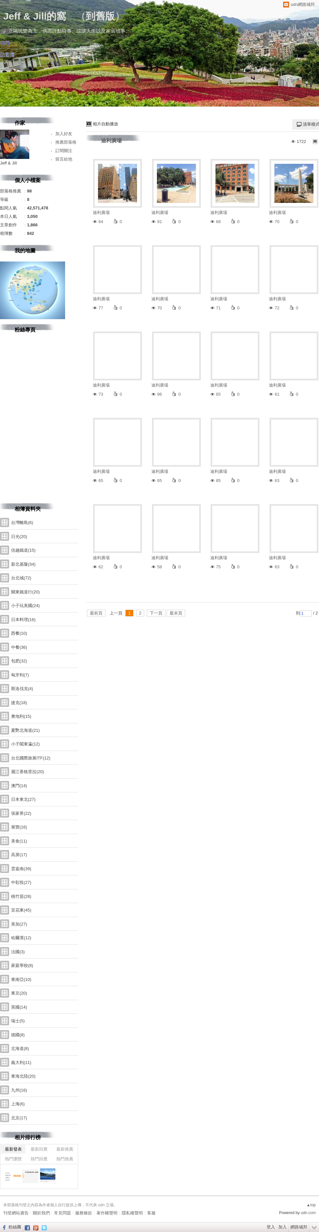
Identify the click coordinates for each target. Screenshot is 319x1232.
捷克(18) (19, 702)
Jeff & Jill (8, 163)
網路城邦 (298, 1227)
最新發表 (13, 1149)
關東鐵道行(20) (25, 591)
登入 (271, 1227)
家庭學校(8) (22, 965)
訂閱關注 (63, 150)
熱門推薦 (64, 1158)
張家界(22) (21, 813)
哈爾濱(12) (21, 937)
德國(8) (18, 1034)
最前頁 (96, 613)
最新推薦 (64, 1149)
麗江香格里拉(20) (27, 771)
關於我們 (41, 1213)
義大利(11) (21, 1062)
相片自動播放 (105, 123)
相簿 (5, 43)
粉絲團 (14, 1227)
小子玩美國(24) (25, 605)
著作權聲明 (107, 1213)
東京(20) (19, 993)
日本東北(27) (23, 799)
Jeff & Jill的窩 (34, 16)
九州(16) (19, 1090)
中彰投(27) (21, 882)
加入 (282, 1227)
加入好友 (63, 133)
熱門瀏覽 (13, 1158)
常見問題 (62, 1213)
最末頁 (176, 613)
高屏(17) (19, 854)
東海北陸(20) (23, 1076)
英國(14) (19, 1007)
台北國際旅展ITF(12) (30, 758)
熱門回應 (39, 1158)
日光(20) (19, 536)
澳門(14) (19, 785)
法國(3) (18, 951)
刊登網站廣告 (16, 1213)
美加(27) (19, 924)
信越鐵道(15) (23, 550)
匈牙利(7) (20, 675)
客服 (151, 1213)
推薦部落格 (65, 142)
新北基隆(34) (23, 564)
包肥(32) (19, 660)
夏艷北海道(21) (25, 730)
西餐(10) (19, 633)
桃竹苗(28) (21, 896)
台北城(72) (21, 577)
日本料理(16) (23, 619)
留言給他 (63, 159)
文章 (5, 31)
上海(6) (18, 1103)
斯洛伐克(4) (22, 688)
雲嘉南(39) (21, 868)
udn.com (308, 1213)
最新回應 (39, 1149)
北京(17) (19, 1117)
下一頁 (156, 613)
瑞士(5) (18, 1020)
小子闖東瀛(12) (25, 744)
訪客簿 (7, 54)
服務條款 (83, 1213)
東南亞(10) (21, 979)
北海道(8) (20, 1048)
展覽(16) (19, 827)
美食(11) (19, 841)
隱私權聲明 (132, 1213)
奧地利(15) (21, 716)
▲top (311, 1205)
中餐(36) (19, 647)
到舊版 (100, 16)
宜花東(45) (21, 910)
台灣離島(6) (22, 522)
